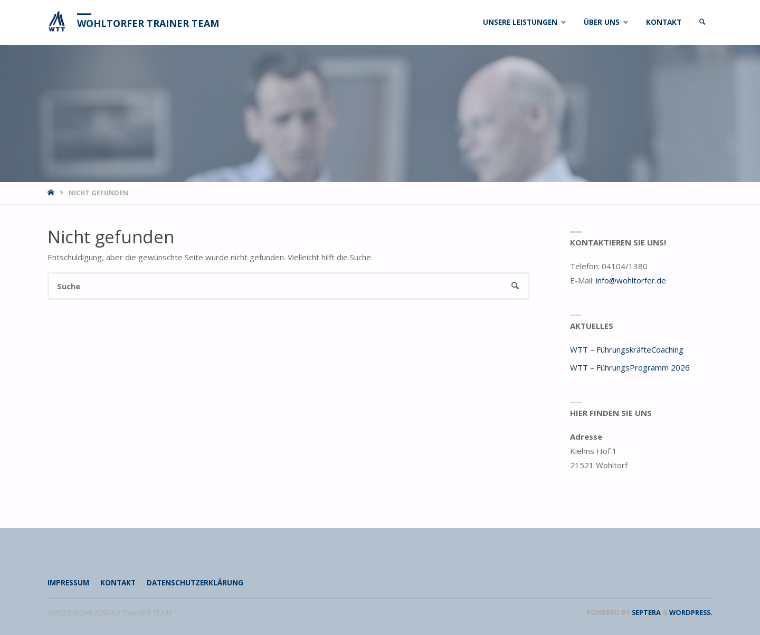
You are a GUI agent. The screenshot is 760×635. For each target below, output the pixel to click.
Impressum (68, 582)
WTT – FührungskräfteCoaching (626, 349)
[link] (702, 22)
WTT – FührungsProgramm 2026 (630, 367)
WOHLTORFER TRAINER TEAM (148, 23)
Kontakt (118, 582)
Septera (645, 612)
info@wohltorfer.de (631, 280)
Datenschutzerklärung (195, 582)
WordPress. (690, 612)
